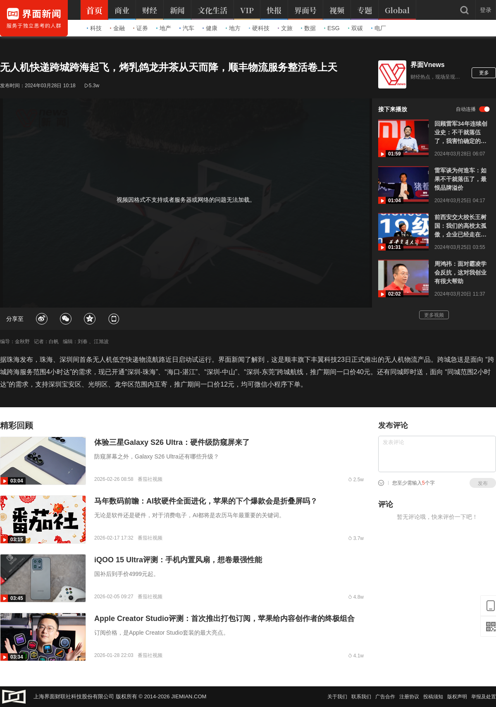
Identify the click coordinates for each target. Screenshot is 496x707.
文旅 (285, 28)
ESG (332, 28)
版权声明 (457, 697)
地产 (163, 28)
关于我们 (337, 697)
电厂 (378, 28)
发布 (483, 483)
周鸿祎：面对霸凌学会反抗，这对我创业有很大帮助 (460, 272)
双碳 (355, 28)
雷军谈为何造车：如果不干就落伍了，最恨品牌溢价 (460, 179)
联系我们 (361, 697)
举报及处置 (483, 697)
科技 (94, 28)
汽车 (186, 28)
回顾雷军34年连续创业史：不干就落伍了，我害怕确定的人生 (460, 133)
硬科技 (259, 28)
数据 (308, 28)
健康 (210, 28)
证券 (140, 28)
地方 (233, 28)
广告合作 (385, 697)
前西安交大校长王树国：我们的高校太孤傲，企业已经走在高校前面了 (460, 226)
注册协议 (409, 697)
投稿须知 (433, 697)
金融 (117, 28)
